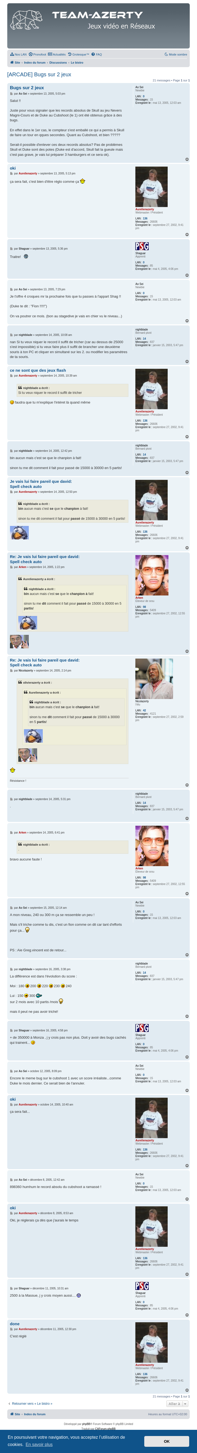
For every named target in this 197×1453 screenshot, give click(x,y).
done (15, 1323)
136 (145, 218)
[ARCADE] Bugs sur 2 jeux (39, 74)
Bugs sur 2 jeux (27, 87)
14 (144, 338)
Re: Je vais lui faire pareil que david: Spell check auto (45, 559)
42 (144, 710)
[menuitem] (18, 54)
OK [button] (167, 1441)
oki (13, 168)
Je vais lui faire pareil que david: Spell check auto (41, 484)
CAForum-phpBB (105, 1428)
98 (144, 606)
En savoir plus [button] (39, 1444)
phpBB (86, 1424)
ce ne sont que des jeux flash (38, 370)
